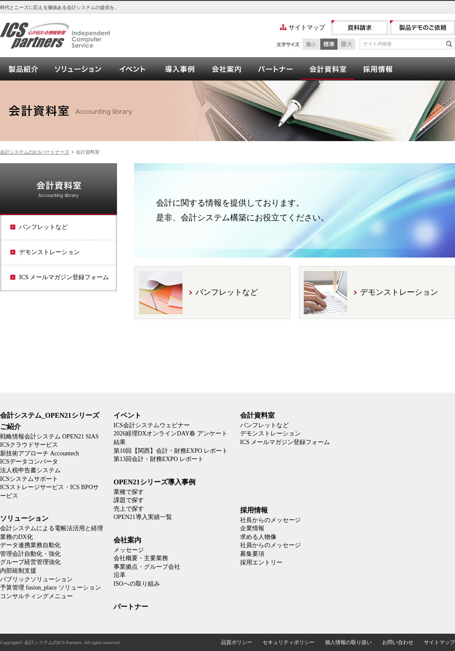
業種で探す (129, 492)
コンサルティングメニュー (36, 596)
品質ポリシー (236, 642)
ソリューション (78, 69)
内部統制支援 (18, 570)
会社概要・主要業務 (141, 558)
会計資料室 (327, 69)
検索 (449, 44)
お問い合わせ (397, 642)
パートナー (275, 69)
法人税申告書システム (30, 470)
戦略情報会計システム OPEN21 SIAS (49, 436)
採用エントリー (261, 562)
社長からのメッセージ (270, 520)
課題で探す (129, 500)
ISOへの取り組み (137, 583)
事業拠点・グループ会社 (147, 567)
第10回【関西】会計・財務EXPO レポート (171, 451)
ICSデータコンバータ (29, 461)
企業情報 (252, 528)
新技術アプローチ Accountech (39, 453)
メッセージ (129, 550)
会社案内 (226, 69)
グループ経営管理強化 (30, 562)
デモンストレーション (49, 252)
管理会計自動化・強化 (30, 554)
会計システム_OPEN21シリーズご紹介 (23, 69)
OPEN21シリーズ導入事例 (179, 69)
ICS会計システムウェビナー (152, 425)
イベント (132, 69)
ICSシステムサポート (29, 479)
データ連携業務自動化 (30, 545)
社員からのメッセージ (270, 545)
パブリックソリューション (36, 579)
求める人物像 (258, 537)
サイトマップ (307, 27)
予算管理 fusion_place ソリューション (50, 587)
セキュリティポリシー (289, 642)
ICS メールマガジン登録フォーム (64, 277)
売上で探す (129, 509)
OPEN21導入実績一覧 (143, 517)
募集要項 (252, 554)
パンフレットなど (43, 227)
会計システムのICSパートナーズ (34, 152)
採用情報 (377, 69)
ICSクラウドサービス (29, 445)
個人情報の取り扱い (348, 642)
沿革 (120, 575)
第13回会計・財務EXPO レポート (159, 459)
